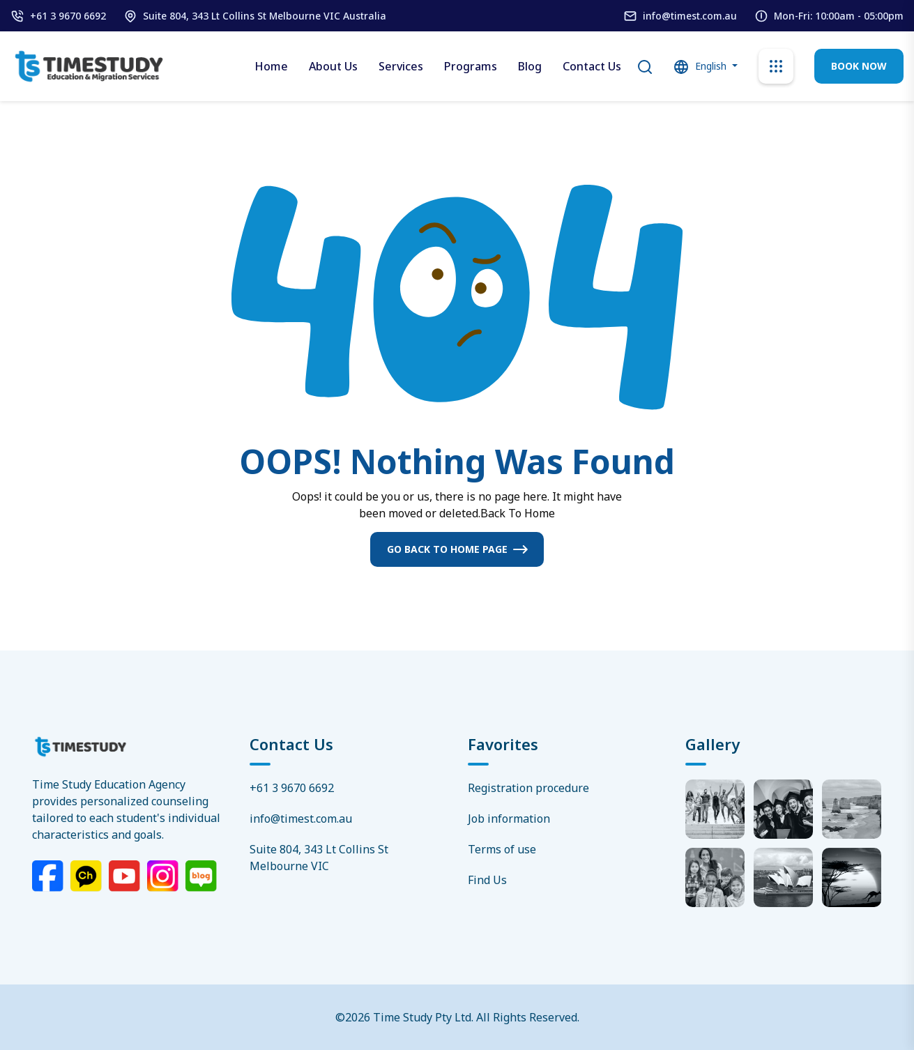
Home (271, 66)
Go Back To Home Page (447, 549)
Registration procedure (528, 788)
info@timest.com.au (690, 15)
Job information (509, 818)
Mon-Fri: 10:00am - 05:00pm (839, 15)
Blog (530, 66)
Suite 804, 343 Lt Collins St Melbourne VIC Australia (264, 15)
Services (401, 66)
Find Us (487, 880)
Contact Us (592, 66)
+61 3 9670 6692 (68, 15)
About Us (333, 66)
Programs (470, 66)
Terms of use (502, 849)
